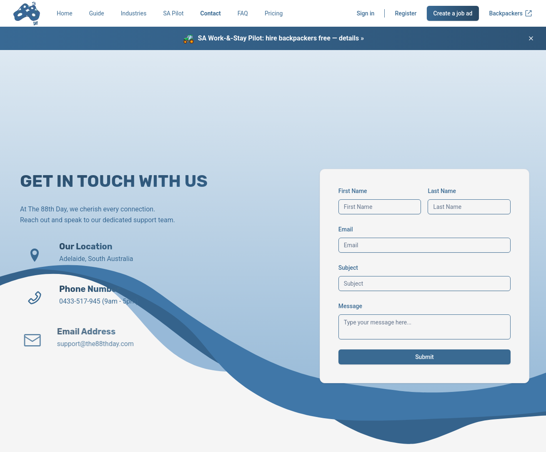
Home (65, 13)
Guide (96, 13)
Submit (424, 357)
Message (350, 306)
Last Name (442, 191)
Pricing (274, 13)
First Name (352, 191)
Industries (134, 13)
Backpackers (511, 13)
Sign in (366, 13)
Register (405, 13)
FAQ (243, 13)
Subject (348, 267)
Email (345, 229)
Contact (210, 13)
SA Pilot (173, 13)
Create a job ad (453, 13)
